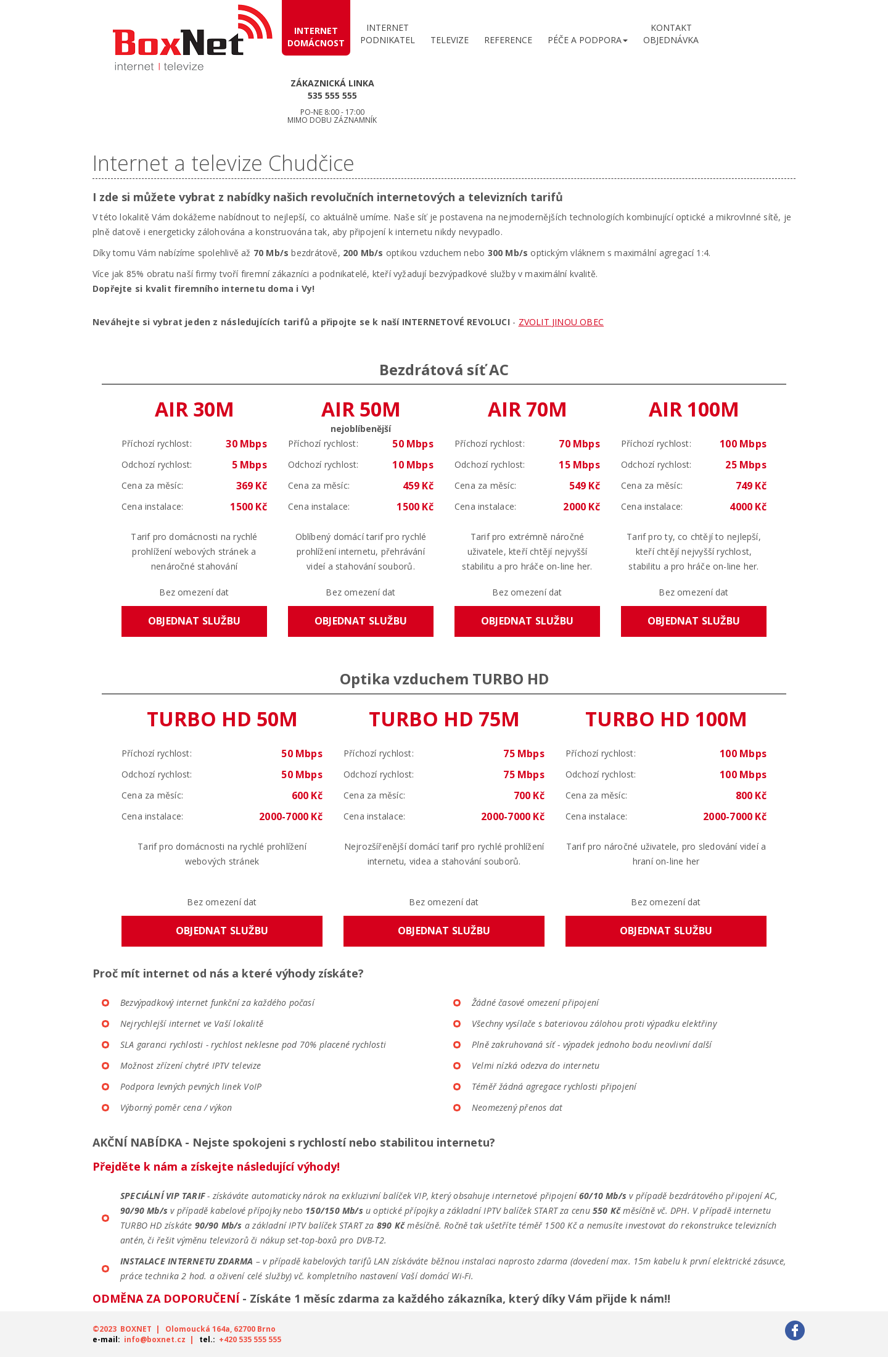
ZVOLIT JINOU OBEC (561, 322)
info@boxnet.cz (155, 1339)
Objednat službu (194, 621)
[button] (587, 37)
